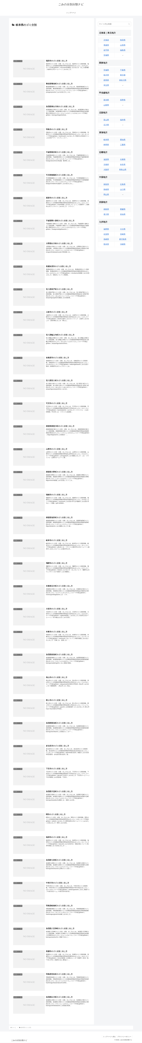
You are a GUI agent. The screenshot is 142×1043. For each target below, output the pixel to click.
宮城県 (106, 55)
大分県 (122, 229)
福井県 (122, 120)
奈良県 (122, 165)
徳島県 (106, 209)
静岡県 (106, 145)
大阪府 (106, 170)
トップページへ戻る (109, 1037)
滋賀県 (106, 159)
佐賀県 (106, 234)
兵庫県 (122, 159)
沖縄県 (122, 244)
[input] (114, 24)
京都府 (106, 165)
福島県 (122, 50)
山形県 (122, 45)
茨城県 (106, 70)
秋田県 (122, 40)
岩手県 (106, 50)
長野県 (122, 100)
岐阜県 (106, 140)
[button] (129, 24)
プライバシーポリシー (124, 1037)
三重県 (122, 145)
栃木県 (106, 75)
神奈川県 (122, 80)
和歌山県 (122, 170)
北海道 (106, 40)
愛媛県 (122, 209)
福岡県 (106, 229)
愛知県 (122, 140)
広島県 (122, 184)
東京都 (122, 75)
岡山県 (106, 194)
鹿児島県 (122, 239)
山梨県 (106, 105)
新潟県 (106, 100)
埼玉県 (106, 85)
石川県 (106, 125)
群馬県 (106, 80)
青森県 (106, 45)
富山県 (106, 120)
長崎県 (106, 239)
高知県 (122, 214)
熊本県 (106, 244)
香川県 (106, 214)
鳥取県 (106, 184)
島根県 (106, 189)
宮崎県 (122, 234)
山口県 (122, 189)
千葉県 (122, 70)
